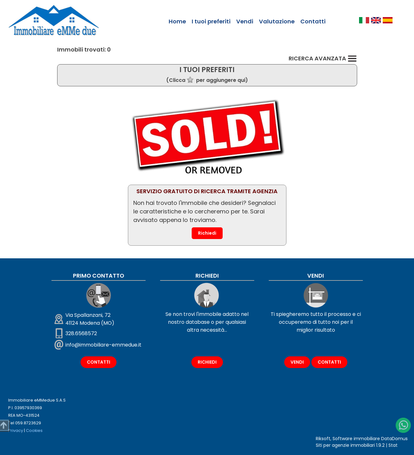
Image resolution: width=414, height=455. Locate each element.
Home (177, 21)
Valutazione (277, 21)
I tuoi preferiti (211, 21)
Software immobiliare (356, 438)
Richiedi (207, 233)
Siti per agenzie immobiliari (345, 445)
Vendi (244, 21)
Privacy (15, 430)
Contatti (313, 21)
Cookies (34, 430)
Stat (393, 445)
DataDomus (394, 438)
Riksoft (323, 438)
